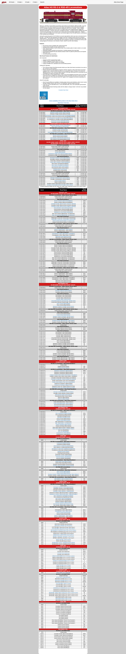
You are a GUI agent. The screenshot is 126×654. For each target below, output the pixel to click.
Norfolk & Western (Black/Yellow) (63, 502)
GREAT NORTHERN (63, 556)
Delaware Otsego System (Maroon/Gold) (60, 112)
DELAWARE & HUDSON (63, 530)
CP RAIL (63, 553)
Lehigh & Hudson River (63, 375)
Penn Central (63, 303)
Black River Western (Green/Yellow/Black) (60, 125)
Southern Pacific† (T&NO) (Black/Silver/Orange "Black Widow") (63, 474)
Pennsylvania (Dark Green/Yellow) (60, 166)
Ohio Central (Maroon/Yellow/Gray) (60, 126)
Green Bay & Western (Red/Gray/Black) (60, 162)
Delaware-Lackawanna (63, 370)
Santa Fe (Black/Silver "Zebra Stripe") (63, 515)
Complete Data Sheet (63, 90)
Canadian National (63, 290)
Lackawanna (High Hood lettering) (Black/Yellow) (60, 153)
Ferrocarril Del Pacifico (63, 406)
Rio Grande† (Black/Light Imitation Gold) (63, 504)
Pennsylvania (63, 394)
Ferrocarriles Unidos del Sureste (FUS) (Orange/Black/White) (60, 115)
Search (42, 2)
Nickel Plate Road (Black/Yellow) (63, 461)
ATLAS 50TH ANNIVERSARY (63, 577)
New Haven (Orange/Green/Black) (60, 165)
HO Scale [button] (12, 2)
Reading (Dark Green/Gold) (60, 169)
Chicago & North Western (63, 392)
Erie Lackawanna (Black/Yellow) (63, 413)
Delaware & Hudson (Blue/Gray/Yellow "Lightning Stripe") (63, 494)
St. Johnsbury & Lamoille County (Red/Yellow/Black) (60, 118)
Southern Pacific (63, 316)
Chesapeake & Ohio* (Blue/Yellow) (63, 511)
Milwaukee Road (63, 236)
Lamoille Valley (63, 299)
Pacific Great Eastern (63, 382)
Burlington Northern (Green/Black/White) (60, 158)
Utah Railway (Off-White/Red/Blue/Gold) (60, 138)
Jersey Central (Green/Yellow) (60, 135)
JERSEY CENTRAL (63, 536)
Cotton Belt (63, 403)
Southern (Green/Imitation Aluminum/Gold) (63, 465)
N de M (63, 315)
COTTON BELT (63, 528)
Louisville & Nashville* (63, 379)
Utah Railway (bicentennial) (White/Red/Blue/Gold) (60, 132)
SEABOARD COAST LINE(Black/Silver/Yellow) (63, 542)
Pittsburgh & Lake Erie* (63, 219)
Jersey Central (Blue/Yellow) (63, 420)
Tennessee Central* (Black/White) (63, 455)
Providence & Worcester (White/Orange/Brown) (63, 448)
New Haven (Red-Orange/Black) (63, 498)
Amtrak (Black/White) (60, 152)
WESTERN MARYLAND (63, 598)
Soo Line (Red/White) (63, 431)
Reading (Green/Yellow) (63, 451)
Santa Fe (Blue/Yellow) (60, 180)
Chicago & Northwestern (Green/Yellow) (60, 177)
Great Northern (63, 208)
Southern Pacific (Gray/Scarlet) (60, 129)
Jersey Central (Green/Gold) (63, 512)
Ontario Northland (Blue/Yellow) (63, 424)
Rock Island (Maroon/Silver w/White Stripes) (63, 428)
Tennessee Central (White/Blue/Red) (60, 120)
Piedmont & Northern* (63, 384)
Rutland (63, 367)
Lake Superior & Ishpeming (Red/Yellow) (63, 445)
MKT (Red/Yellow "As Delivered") (63, 423)
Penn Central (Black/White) (63, 471)
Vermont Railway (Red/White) (63, 457)
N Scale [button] (20, 2)
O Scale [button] (27, 2)
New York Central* (63, 215)
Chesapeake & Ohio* (63, 233)
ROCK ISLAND (63, 539)
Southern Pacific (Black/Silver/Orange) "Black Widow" (60, 184)
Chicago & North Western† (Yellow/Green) (63, 491)
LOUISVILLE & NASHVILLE (63, 588)
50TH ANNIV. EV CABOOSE (63, 572)
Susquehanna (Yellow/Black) (63, 433)
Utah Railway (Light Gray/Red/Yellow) (63, 478)
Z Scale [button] (35, 2)
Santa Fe (63, 229)
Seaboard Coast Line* (63, 387)
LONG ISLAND (63, 565)
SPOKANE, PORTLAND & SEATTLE (63, 592)
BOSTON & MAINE (63, 525)
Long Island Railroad (63, 300)
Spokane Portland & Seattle (63, 306)
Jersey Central (63, 220)
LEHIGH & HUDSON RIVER (63, 560)
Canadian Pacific (63, 203)
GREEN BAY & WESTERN (63, 534)
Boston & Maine (63, 200)
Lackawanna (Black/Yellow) (63, 443)
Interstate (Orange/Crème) (63, 417)
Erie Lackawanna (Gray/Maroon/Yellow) (63, 495)
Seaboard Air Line (63, 212)
